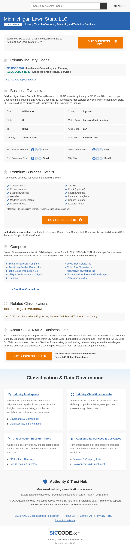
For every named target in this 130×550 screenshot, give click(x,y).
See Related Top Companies (21, 79)
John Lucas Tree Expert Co (23, 271)
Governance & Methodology (24, 419)
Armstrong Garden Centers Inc (25, 267)
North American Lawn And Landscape (87, 274)
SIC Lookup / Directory (22, 459)
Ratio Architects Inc (77, 278)
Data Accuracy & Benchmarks (25, 423)
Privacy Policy (104, 516)
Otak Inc (13, 278)
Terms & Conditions (65, 520)
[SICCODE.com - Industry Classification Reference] (65, 533)
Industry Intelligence (26, 394)
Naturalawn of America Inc (81, 271)
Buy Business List (103, 42)
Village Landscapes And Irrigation (26, 274)
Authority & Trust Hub (68, 481)
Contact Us (86, 516)
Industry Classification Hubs (94, 394)
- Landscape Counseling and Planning (37, 68)
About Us (70, 516)
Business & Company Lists (87, 459)
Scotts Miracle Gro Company (24, 263)
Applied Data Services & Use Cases (98, 438)
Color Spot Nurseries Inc (80, 267)
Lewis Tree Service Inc (79, 263)
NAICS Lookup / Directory (23, 464)
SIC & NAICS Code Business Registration (37, 516)
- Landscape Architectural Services (38, 72)
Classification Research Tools (32, 438)
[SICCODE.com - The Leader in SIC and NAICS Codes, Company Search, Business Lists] (16, 6)
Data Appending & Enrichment (89, 464)
